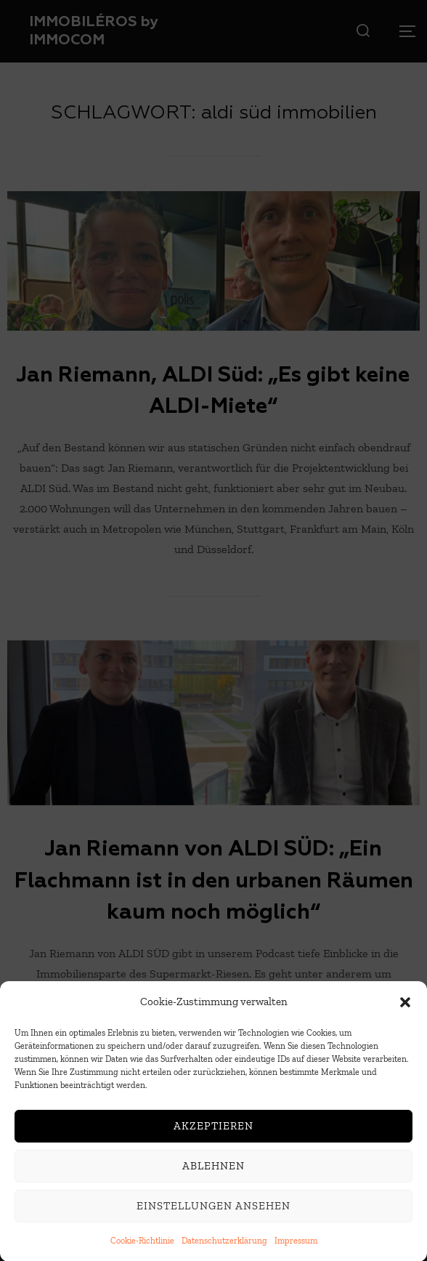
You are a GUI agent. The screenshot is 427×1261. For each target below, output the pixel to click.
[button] (405, 1017)
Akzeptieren (213, 1141)
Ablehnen (213, 1181)
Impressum (295, 1255)
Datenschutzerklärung (224, 1255)
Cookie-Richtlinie (142, 1255)
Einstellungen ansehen (213, 1221)
